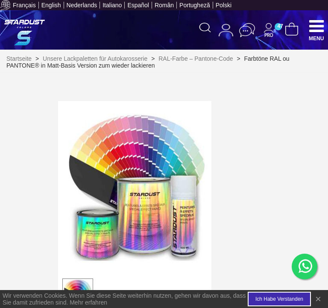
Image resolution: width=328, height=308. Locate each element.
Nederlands (82, 5)
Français (24, 5)
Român (164, 5)
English (51, 5)
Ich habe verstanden (279, 299)
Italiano (112, 5)
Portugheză (194, 5)
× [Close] (318, 299)
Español (138, 5)
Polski (223, 5)
